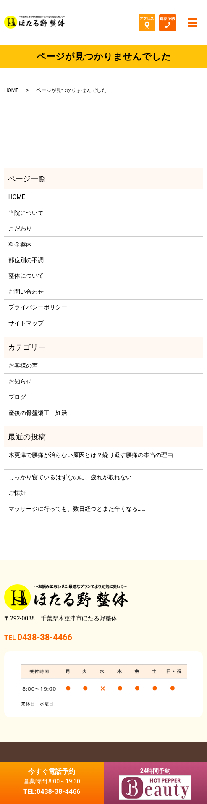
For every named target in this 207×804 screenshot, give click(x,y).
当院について (26, 213)
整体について (26, 275)
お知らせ (20, 381)
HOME (11, 90)
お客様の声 (23, 365)
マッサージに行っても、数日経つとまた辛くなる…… (77, 508)
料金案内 (20, 244)
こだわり (20, 228)
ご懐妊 (17, 492)
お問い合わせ (26, 291)
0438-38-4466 (45, 637)
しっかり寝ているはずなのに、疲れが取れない (70, 477)
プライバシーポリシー (37, 307)
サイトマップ (26, 323)
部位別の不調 (26, 260)
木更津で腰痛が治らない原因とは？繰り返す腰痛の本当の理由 (90, 455)
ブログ (17, 397)
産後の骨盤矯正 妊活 (37, 413)
